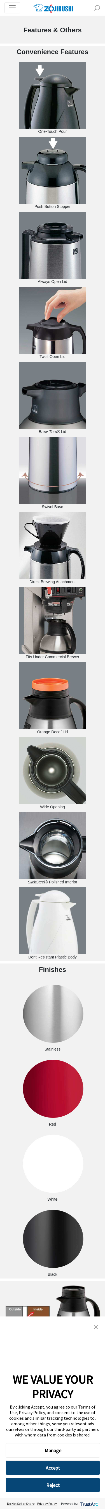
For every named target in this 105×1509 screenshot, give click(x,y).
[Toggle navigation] (12, 7)
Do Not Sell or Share (20, 1503)
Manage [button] (53, 1450)
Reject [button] (53, 1485)
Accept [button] (53, 1468)
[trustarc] (88, 1503)
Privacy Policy (47, 1503)
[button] (95, 1326)
